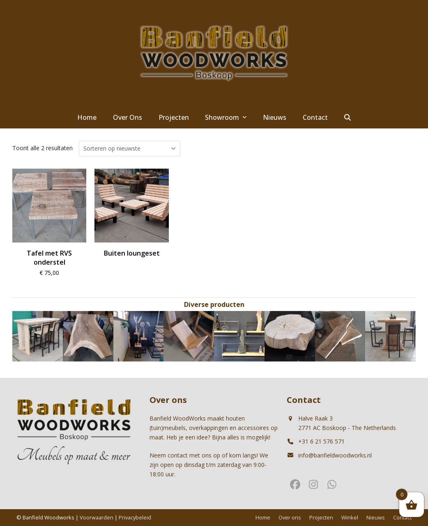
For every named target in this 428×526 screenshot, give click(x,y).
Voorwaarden (96, 517)
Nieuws (375, 517)
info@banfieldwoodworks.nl (335, 455)
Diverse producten (214, 304)
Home (262, 517)
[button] (347, 117)
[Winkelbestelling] (129, 148)
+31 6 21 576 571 (321, 441)
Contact (402, 517)
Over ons (289, 517)
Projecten (321, 517)
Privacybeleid (135, 517)
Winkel (349, 517)
